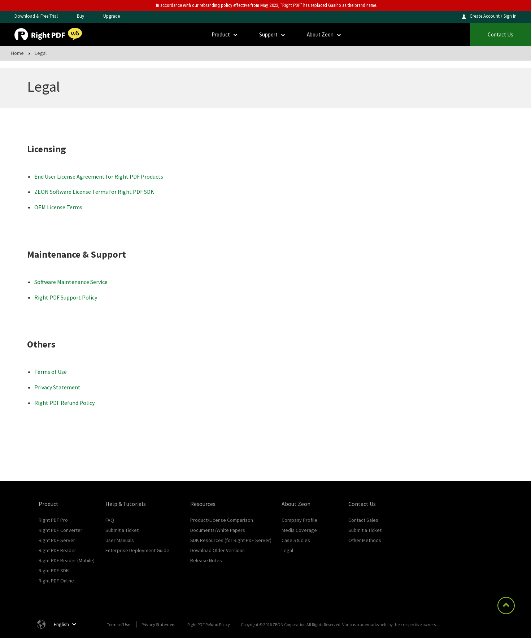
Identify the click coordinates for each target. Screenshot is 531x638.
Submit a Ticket (122, 530)
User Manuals (119, 540)
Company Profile (299, 520)
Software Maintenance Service (71, 281)
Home (17, 52)
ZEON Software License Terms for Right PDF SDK (94, 191)
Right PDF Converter (60, 530)
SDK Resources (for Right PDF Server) (230, 540)
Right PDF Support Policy (65, 297)
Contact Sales (363, 520)
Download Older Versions (217, 550)
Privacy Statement (57, 387)
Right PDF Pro (53, 520)
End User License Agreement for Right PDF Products (98, 176)
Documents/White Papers (217, 530)
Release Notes (206, 560)
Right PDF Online (56, 580)
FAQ (109, 520)
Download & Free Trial (36, 16)
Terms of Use (50, 371)
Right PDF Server (57, 540)
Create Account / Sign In (493, 16)
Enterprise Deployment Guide (137, 550)
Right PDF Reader (57, 550)
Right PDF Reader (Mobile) (67, 560)
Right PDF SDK (54, 570)
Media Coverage (299, 530)
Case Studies (296, 540)
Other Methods (364, 540)
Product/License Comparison (221, 520)
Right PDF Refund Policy (64, 402)
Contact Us (500, 34)
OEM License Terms (58, 207)
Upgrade (111, 16)
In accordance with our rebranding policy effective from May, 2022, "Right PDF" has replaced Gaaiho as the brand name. (266, 5)
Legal (287, 550)
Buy (80, 16)
